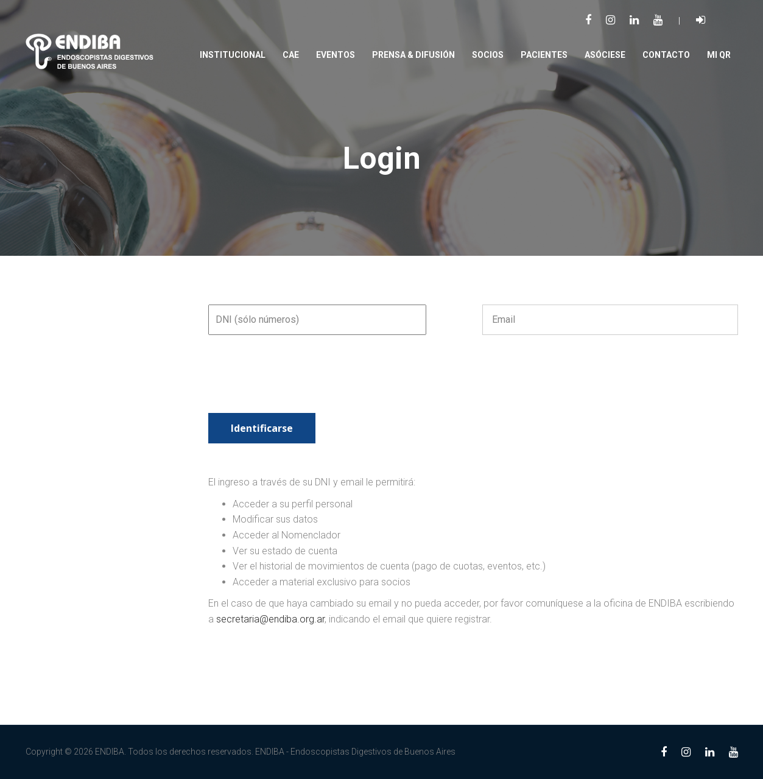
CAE (291, 55)
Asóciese (605, 55)
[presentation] (300, 383)
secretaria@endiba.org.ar (270, 619)
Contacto (666, 55)
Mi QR (719, 55)
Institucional (232, 55)
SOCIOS (488, 55)
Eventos (335, 55)
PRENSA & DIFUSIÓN (413, 55)
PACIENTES (544, 55)
